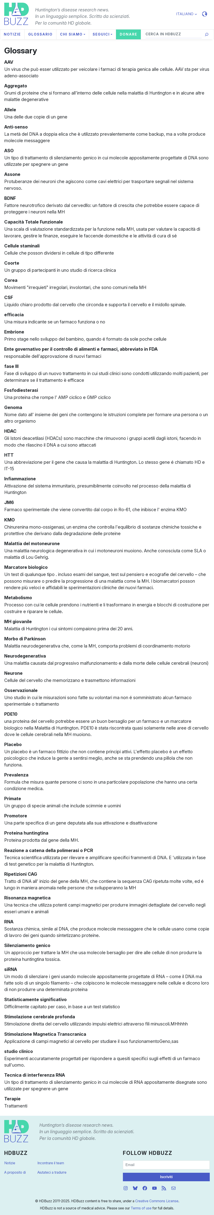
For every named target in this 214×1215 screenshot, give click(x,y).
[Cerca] (206, 34)
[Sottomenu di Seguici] (102, 34)
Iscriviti (166, 1177)
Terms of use (141, 1208)
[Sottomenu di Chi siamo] (72, 34)
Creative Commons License (156, 1201)
